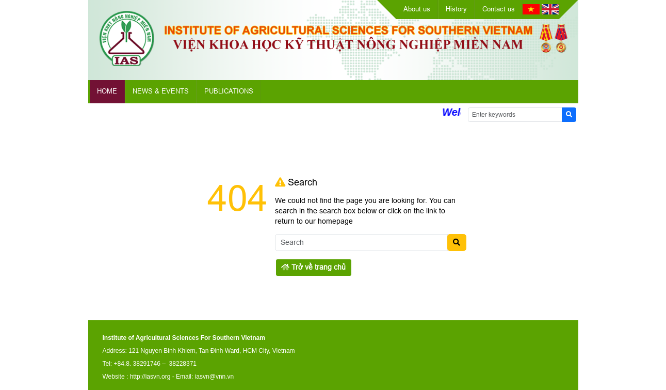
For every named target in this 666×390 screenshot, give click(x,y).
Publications (228, 91)
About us (416, 9)
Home (107, 91)
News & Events (161, 91)
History (456, 9)
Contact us (498, 9)
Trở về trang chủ (313, 267)
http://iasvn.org (150, 376)
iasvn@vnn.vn (214, 376)
